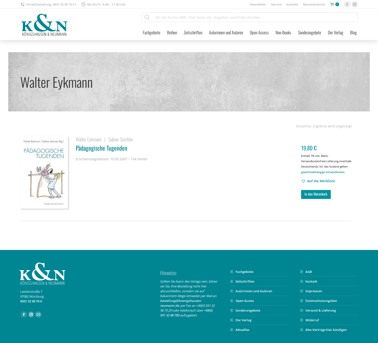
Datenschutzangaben (321, 301)
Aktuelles (242, 330)
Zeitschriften (245, 281)
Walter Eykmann (88, 139)
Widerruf (312, 320)
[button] (318, 181)
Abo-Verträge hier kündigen (326, 330)
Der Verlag (243, 320)
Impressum (313, 291)
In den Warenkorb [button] (315, 194)
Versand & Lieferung (320, 310)
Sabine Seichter (120, 139)
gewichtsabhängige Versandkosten (322, 172)
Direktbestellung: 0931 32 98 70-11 (48, 4)
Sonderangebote (248, 310)
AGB (308, 272)
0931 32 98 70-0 (31, 301)
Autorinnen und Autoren (254, 291)
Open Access (245, 301)
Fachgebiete (244, 272)
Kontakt (311, 281)
